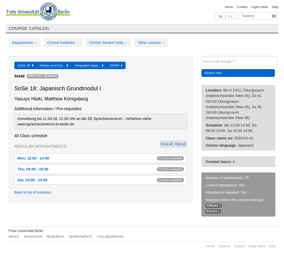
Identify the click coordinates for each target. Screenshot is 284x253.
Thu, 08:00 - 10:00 (100, 169)
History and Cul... (54, 65)
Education (33, 236)
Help (275, 7)
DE (221, 16)
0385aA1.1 (214, 205)
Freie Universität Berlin (26, 231)
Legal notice (259, 7)
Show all (167, 144)
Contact (242, 7)
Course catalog (29, 28)
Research (55, 236)
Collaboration (110, 236)
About (14, 236)
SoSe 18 (25, 65)
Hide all (180, 144)
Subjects (248, 15)
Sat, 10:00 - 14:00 (100, 180)
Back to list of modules (32, 192)
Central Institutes (63, 42)
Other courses (151, 42)
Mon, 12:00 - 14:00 (100, 158)
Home (229, 7)
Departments (24, 42)
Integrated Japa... (89, 65)
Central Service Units (108, 42)
